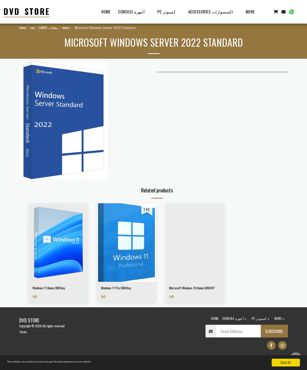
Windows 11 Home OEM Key (53, 289)
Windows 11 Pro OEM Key (120, 289)
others (66, 27)
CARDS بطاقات (48, 27)
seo (32, 27)
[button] (267, 12)
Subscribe (274, 338)
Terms (23, 339)
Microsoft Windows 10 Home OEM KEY (191, 292)
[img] (58, 242)
